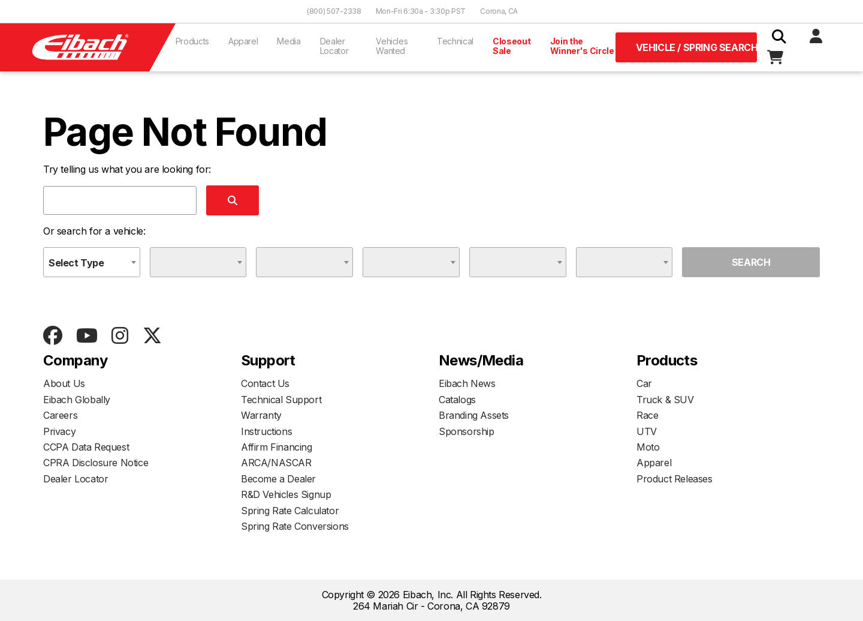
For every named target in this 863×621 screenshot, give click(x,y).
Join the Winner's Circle (582, 46)
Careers (60, 415)
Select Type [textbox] (76, 263)
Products (192, 41)
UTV (646, 431)
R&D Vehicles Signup (286, 494)
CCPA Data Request (86, 447)
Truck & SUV (665, 399)
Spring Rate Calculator (290, 510)
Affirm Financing (276, 447)
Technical (455, 41)
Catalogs (457, 399)
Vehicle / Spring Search (696, 47)
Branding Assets (474, 415)
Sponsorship (466, 431)
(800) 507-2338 (334, 11)
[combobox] (91, 262)
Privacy (59, 431)
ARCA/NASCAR (276, 462)
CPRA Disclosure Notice (95, 462)
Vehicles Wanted (392, 46)
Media (288, 41)
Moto (647, 447)
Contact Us (265, 383)
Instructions (266, 431)
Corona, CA (499, 11)
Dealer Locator (334, 46)
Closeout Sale (511, 46)
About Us (64, 383)
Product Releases (674, 478)
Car (644, 383)
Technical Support (281, 399)
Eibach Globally (76, 399)
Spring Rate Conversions (295, 526)
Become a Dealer (278, 478)
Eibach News (467, 383)
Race (647, 415)
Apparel (243, 41)
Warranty (261, 415)
